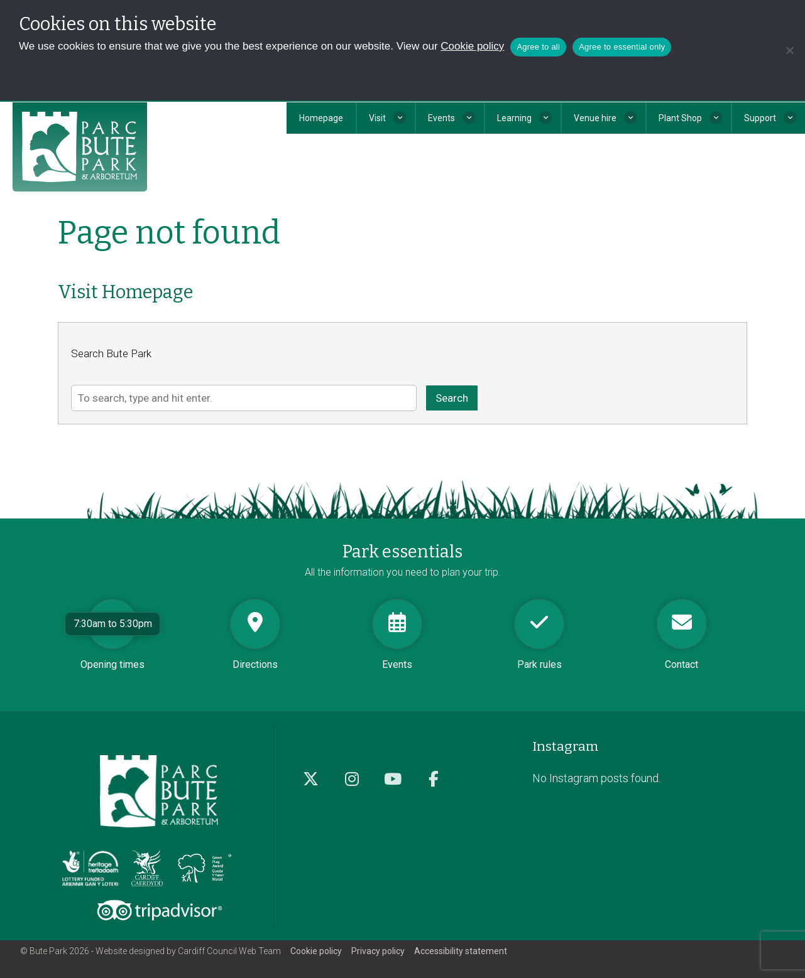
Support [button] (760, 118)
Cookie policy (472, 46)
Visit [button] (377, 118)
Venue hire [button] (595, 118)
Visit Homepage (125, 292)
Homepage (321, 118)
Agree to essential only (622, 46)
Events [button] (441, 118)
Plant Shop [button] (680, 118)
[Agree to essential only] (789, 50)
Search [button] (451, 398)
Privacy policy (378, 951)
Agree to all (538, 46)
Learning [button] (514, 118)
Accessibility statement (460, 951)
